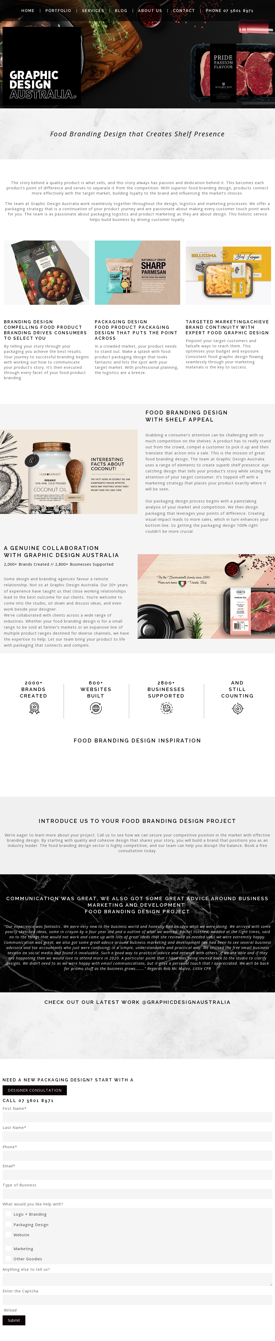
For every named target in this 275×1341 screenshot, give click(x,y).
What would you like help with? (33, 1204)
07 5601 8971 (36, 1100)
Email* (137, 1171)
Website (18, 1234)
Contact (184, 11)
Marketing (19, 1248)
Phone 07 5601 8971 (230, 11)
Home (28, 11)
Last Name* (137, 1133)
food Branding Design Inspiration (137, 740)
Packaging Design (27, 1224)
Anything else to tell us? (137, 1276)
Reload (10, 1310)
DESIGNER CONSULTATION (35, 1090)
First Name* (137, 1114)
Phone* (137, 1152)
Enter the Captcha (137, 1297)
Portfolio (58, 11)
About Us (150, 11)
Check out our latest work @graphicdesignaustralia (137, 1002)
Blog (121, 11)
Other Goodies (24, 1258)
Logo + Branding (26, 1214)
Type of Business (137, 1190)
